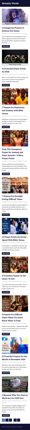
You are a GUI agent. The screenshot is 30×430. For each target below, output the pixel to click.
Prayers (25, 33)
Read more (6, 46)
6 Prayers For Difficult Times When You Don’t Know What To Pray (12, 317)
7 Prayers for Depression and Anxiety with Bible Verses (13, 110)
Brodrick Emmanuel (17, 33)
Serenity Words (10, 3)
